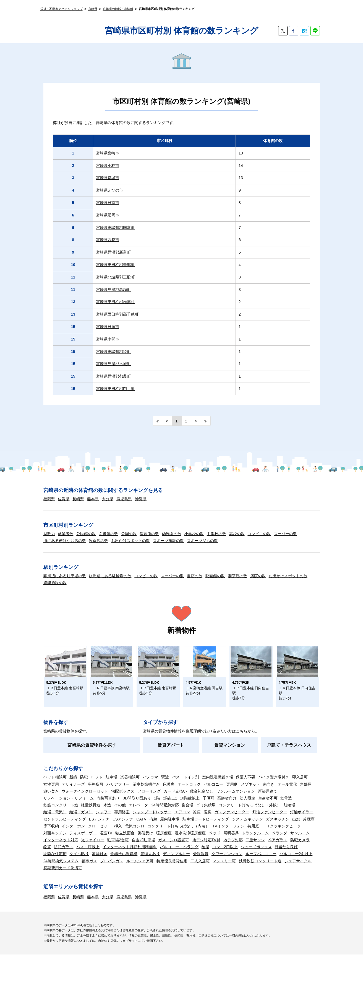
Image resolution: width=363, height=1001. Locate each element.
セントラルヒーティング (64, 824)
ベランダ (279, 838)
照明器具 (231, 838)
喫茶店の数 (237, 576)
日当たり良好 (286, 852)
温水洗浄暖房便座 (190, 838)
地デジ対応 (233, 845)
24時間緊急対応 (165, 810)
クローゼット (99, 831)
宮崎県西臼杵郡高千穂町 (117, 314)
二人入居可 (200, 866)
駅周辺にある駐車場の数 (64, 576)
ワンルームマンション (235, 796)
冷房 (197, 817)
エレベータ (138, 810)
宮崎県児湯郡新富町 (113, 252)
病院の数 (258, 576)
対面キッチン (55, 838)
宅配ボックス (122, 796)
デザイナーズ (73, 789)
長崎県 (78, 499)
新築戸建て (267, 796)
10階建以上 (190, 803)
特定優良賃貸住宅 (171, 866)
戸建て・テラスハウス (289, 750)
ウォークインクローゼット (85, 796)
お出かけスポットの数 (130, 540)
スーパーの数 (285, 534)
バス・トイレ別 (185, 782)
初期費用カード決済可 (62, 873)
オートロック (189, 789)
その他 (120, 810)
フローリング (149, 796)
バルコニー (213, 789)
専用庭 (232, 789)
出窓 (296, 824)
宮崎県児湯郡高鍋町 (113, 289)
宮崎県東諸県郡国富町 (115, 227)
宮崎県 (92, 9)
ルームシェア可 (139, 866)
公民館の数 (86, 534)
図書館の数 (108, 534)
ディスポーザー (82, 838)
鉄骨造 (286, 803)
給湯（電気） (55, 817)
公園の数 (129, 534)
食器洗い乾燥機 (123, 858)
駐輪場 (289, 810)
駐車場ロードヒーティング (205, 824)
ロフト (97, 782)
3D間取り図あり (137, 803)
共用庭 (253, 831)
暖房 (207, 817)
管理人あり (150, 858)
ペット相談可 (55, 782)
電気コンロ (134, 831)
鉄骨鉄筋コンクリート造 (260, 866)
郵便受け (145, 838)
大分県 (107, 499)
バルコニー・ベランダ (179, 852)
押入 (118, 831)
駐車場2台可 (118, 845)
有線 (153, 824)
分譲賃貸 (200, 858)
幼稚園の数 (171, 534)
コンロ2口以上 (225, 852)
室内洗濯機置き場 (217, 782)
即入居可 (300, 782)
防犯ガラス (63, 852)
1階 (157, 803)
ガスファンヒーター (232, 817)
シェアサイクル (298, 866)
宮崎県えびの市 (109, 190)
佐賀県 (63, 499)
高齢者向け (227, 803)
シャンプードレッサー (152, 817)
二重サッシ (255, 845)
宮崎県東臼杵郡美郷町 (115, 264)
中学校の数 (216, 534)
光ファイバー (92, 845)
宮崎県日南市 (107, 202)
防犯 (84, 782)
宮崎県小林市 (107, 165)
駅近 (165, 782)
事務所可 (95, 789)
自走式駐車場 (143, 845)
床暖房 (168, 789)
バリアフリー (118, 789)
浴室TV (106, 838)
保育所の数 (149, 534)
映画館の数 (215, 576)
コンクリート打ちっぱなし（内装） (178, 831)
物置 (47, 852)
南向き (269, 789)
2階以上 (170, 803)
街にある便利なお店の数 (64, 540)
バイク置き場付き (273, 782)
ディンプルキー (176, 858)
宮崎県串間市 (107, 339)
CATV (141, 824)
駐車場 (111, 782)
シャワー (103, 817)
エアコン (182, 817)
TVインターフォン (228, 831)
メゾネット (250, 789)
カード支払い (175, 796)
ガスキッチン (277, 824)
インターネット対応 (60, 845)
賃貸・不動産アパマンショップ (61, 9)
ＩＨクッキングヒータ (281, 831)
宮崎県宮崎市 (107, 153)
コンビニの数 (259, 534)
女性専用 (51, 789)
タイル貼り (79, 858)
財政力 (49, 534)
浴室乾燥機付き (146, 789)
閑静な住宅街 (55, 858)
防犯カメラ (300, 845)
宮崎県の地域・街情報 (118, 9)
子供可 (208, 803)
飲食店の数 (98, 540)
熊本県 (93, 499)
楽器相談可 (130, 782)
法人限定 (247, 803)
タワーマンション (226, 858)
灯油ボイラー (301, 817)
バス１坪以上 (88, 852)
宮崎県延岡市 (107, 215)
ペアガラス (277, 845)
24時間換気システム (61, 866)
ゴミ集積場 (206, 810)
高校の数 (237, 534)
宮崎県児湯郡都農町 (113, 376)
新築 (73, 782)
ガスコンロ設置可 (173, 845)
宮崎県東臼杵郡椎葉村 (115, 302)
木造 (107, 810)
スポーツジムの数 (202, 540)
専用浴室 (122, 817)
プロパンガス (111, 866)
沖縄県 (141, 499)
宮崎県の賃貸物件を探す (91, 750)
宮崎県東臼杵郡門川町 (115, 388)
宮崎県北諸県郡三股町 (115, 277)
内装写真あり (108, 803)
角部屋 (306, 789)
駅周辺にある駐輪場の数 (110, 576)
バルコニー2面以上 (296, 858)
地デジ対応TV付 (206, 845)
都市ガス (89, 866)
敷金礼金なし (201, 796)
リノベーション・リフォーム (68, 803)
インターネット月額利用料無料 (130, 852)
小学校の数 (194, 534)
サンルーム (300, 838)
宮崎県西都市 (107, 240)
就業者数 (65, 534)
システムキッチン (247, 824)
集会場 (187, 810)
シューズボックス (256, 852)
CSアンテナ (123, 824)
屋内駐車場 (169, 824)
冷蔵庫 (309, 824)
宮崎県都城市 (107, 178)
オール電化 (287, 789)
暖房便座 (164, 838)
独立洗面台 (125, 838)
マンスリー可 (224, 866)
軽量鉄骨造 (90, 810)
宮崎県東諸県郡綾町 (113, 351)
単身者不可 (268, 803)
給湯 (205, 852)
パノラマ (150, 782)
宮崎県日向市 (107, 326)
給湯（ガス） (81, 817)
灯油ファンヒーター (269, 817)
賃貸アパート (171, 750)
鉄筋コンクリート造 (60, 810)
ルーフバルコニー (261, 858)
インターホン (73, 831)
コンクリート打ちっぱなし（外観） (250, 810)
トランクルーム (255, 838)
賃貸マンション (229, 750)
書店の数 (194, 576)
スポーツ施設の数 (168, 540)
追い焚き (51, 796)
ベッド (214, 838)
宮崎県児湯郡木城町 (113, 364)
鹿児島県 (124, 499)
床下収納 (51, 831)
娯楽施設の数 (55, 583)
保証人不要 (245, 782)
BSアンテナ (99, 824)
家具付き (99, 858)
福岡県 (49, 499)
